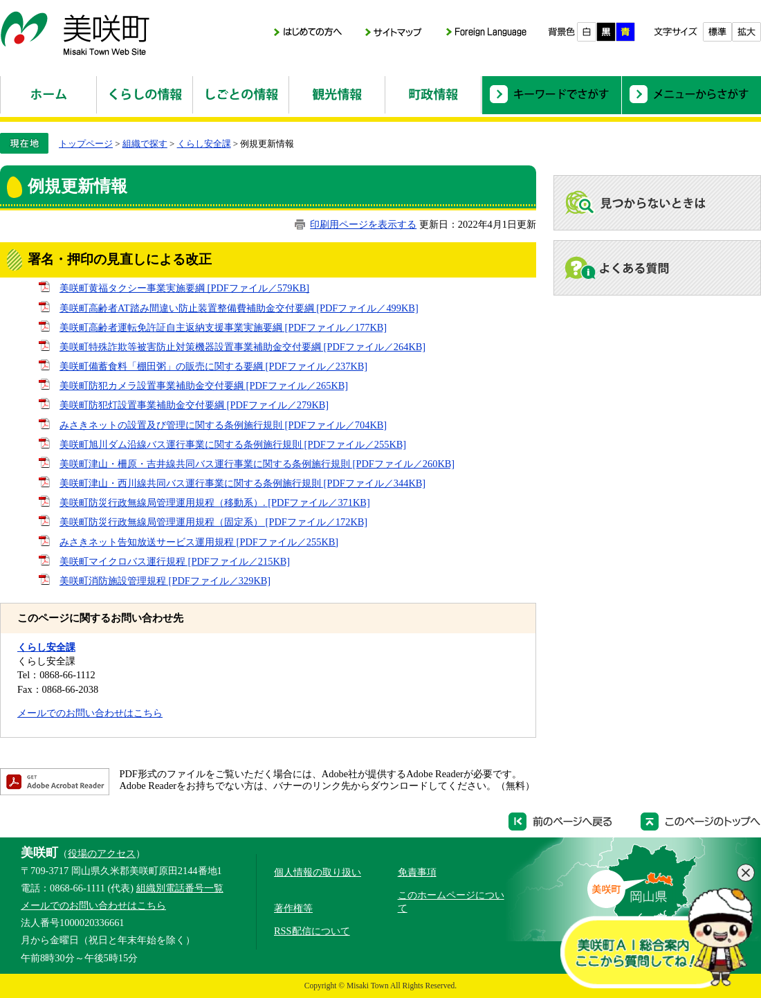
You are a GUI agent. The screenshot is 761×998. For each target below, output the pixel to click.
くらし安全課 (204, 143)
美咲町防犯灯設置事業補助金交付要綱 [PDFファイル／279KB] (194, 404)
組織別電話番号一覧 (179, 887)
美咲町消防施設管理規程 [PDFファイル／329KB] (165, 580)
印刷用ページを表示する (363, 224)
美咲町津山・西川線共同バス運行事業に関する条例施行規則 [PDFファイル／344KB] (242, 483)
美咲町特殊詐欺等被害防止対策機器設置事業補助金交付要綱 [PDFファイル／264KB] (242, 346)
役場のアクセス (102, 853)
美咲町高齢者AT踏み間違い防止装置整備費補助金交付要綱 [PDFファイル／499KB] (239, 308)
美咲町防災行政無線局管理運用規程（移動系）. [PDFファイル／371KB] (214, 502)
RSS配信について (312, 930)
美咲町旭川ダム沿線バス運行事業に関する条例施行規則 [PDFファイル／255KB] (232, 444)
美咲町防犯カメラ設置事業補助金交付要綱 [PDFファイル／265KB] (203, 385)
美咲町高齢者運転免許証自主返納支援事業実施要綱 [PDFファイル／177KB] (223, 327)
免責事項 (417, 872)
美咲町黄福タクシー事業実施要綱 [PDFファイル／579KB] (184, 287)
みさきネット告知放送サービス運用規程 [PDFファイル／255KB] (198, 541)
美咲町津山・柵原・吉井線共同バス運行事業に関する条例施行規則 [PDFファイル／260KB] (257, 463)
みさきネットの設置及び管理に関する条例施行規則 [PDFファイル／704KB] (223, 424)
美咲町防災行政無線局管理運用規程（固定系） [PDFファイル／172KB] (213, 521)
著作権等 (293, 908)
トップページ (86, 143)
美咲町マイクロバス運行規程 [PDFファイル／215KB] (174, 561)
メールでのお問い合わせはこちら (90, 712)
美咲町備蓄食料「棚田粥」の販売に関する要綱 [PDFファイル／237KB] (213, 366)
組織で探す (144, 143)
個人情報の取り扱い (317, 872)
